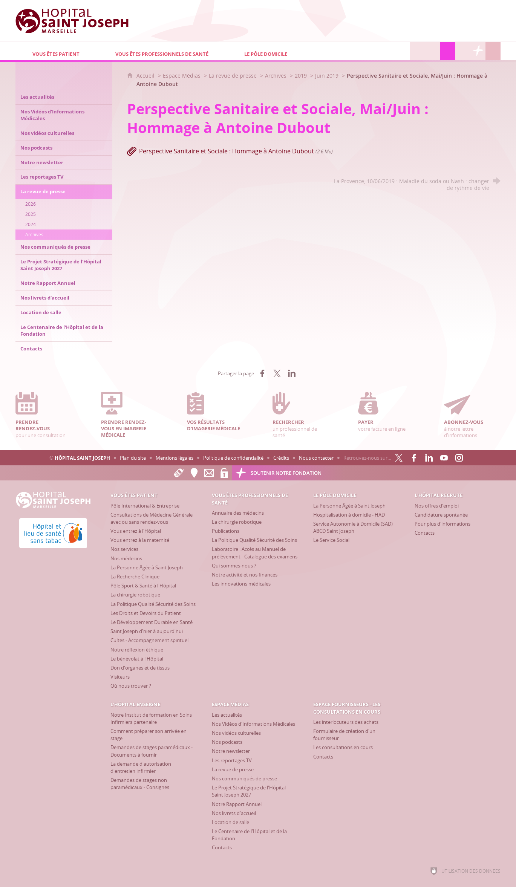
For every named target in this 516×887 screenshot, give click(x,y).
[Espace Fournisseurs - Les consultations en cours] (462, 51)
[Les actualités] (227, 714)
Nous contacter (316, 457)
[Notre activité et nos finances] (244, 574)
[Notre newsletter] (231, 751)
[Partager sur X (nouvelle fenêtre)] (277, 373)
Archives (275, 75)
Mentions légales (174, 457)
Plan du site (133, 457)
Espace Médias (182, 75)
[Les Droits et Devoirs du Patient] (145, 613)
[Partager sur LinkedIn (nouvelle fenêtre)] (291, 373)
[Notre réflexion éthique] (136, 649)
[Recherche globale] (493, 51)
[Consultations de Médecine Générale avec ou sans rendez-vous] (151, 518)
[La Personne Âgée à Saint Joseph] (146, 567)
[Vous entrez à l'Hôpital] (135, 531)
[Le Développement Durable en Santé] (151, 622)
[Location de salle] (230, 822)
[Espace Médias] (447, 51)
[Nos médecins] (126, 558)
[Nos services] (124, 549)
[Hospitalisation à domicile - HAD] (349, 514)
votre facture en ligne (386, 412)
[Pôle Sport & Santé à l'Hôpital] (143, 585)
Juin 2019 (326, 75)
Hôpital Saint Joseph (82, 457)
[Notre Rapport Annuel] (237, 804)
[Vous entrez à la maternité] (139, 540)
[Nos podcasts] (227, 742)
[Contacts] (425, 532)
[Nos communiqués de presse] (244, 778)
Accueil (146, 75)
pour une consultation (43, 415)
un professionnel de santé (301, 415)
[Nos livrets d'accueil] (234, 813)
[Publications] (225, 531)
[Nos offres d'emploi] (437, 505)
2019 (301, 75)
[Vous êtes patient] (56, 51)
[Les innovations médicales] (241, 583)
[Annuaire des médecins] (238, 512)
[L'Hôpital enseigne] (432, 51)
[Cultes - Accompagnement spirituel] (149, 640)
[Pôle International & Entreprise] (144, 505)
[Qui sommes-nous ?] (234, 565)
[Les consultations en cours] (343, 747)
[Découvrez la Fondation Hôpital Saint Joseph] (477, 51)
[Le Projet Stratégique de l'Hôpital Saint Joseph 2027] (249, 791)
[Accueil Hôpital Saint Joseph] (72, 21)
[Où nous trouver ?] (130, 685)
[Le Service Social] (331, 540)
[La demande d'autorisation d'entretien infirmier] (140, 767)
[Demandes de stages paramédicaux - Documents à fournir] (151, 751)
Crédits (281, 457)
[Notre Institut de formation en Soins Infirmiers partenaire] (151, 718)
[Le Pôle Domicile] (299, 51)
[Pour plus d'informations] (442, 523)
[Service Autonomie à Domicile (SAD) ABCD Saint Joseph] (353, 527)
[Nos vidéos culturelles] (236, 732)
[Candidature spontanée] (441, 514)
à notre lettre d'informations (472, 415)
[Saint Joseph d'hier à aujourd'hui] (146, 631)
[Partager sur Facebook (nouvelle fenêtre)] (262, 373)
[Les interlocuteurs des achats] (345, 722)
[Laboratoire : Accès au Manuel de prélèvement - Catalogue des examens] (254, 553)
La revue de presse (233, 75)
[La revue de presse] (233, 769)
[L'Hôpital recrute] (417, 51)
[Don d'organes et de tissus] (140, 667)
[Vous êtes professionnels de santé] (162, 51)
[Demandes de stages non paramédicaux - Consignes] (139, 784)
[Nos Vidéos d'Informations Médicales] (253, 723)
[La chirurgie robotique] (135, 594)
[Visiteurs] (120, 676)
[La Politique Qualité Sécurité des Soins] (153, 604)
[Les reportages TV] (232, 760)
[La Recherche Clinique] (134, 576)
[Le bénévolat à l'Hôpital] (136, 658)
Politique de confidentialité (233, 457)
